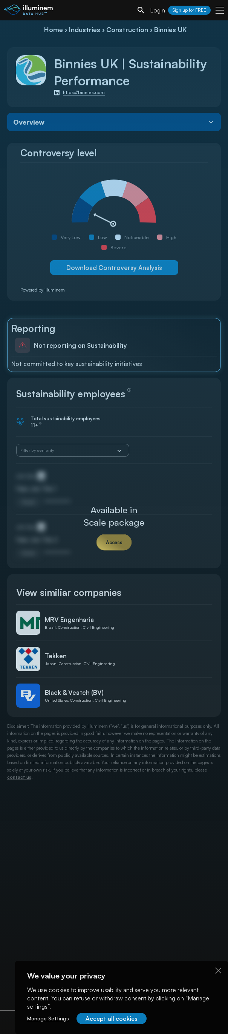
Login (157, 10)
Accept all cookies (112, 1018)
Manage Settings (48, 1018)
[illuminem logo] (28, 11)
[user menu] (219, 10)
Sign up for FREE (189, 10)
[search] (140, 10)
